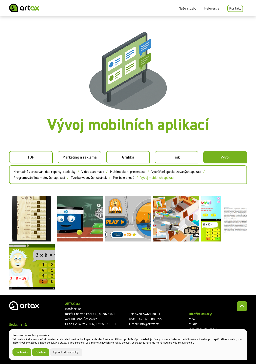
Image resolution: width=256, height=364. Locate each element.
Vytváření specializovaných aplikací (176, 181)
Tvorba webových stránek (89, 187)
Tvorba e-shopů (123, 187)
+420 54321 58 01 (147, 314)
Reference (211, 8)
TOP (31, 166)
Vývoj (225, 166)
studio (193, 324)
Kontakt (235, 8)
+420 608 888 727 (150, 319)
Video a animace (92, 181)
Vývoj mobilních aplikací (157, 187)
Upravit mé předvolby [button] (66, 352)
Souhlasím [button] (22, 352)
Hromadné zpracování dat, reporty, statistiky (44, 181)
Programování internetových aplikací (39, 187)
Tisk (176, 166)
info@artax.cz (149, 324)
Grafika (128, 166)
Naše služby (187, 8)
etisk (192, 319)
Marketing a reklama (79, 166)
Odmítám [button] (40, 352)
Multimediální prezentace (127, 181)
